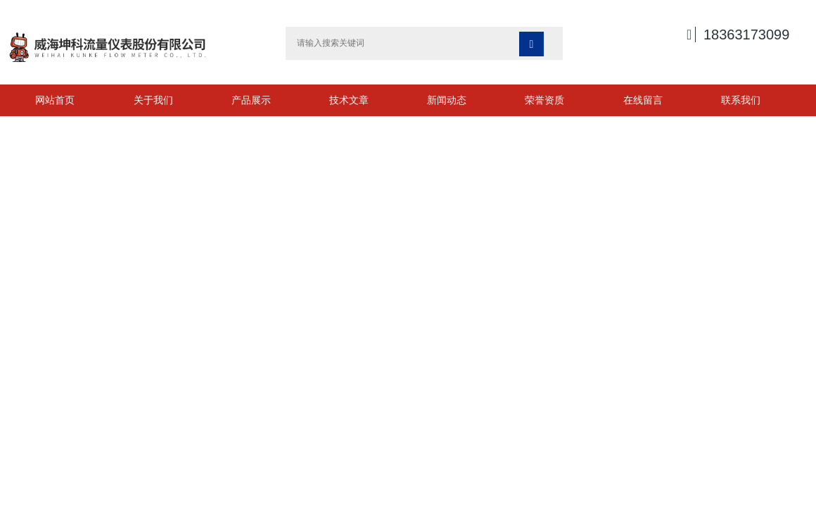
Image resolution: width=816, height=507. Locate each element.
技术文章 (349, 100)
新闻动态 (446, 100)
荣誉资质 (544, 100)
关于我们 (153, 100)
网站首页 (55, 100)
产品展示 (251, 100)
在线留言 (643, 100)
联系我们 (740, 100)
